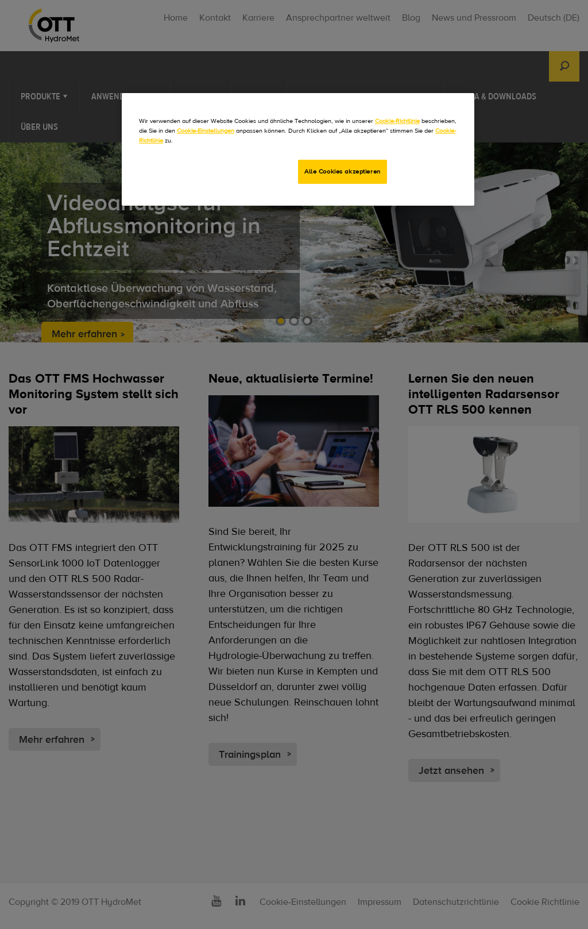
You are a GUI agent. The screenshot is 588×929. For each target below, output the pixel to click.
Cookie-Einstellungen (205, 130)
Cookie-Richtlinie (397, 121)
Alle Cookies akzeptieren (342, 171)
